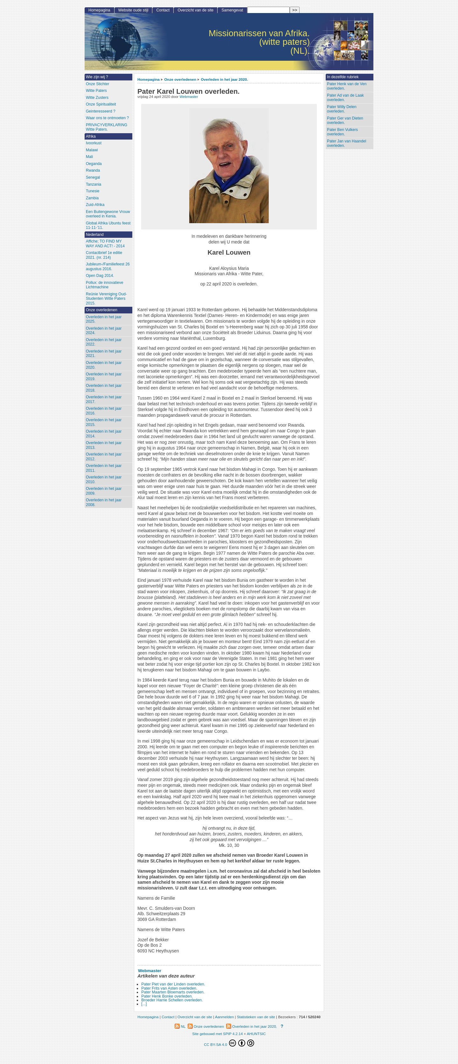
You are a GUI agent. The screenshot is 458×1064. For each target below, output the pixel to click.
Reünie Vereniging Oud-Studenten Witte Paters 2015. (106, 298)
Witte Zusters (97, 97)
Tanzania (93, 184)
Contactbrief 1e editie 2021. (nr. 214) (104, 255)
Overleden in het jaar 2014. (103, 433)
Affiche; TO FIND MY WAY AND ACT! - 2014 (105, 243)
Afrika (91, 136)
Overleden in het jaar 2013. (103, 445)
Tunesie (93, 191)
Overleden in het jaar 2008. (103, 502)
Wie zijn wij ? (97, 77)
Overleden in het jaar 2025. (103, 319)
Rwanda (93, 170)
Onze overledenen (180, 79)
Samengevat (232, 10)
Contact (163, 10)
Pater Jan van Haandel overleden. (346, 143)
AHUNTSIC (256, 1034)
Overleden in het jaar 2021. (103, 353)
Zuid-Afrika (95, 205)
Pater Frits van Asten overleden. (169, 988)
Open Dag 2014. (100, 275)
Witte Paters (96, 90)
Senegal (93, 177)
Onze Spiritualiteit (101, 104)
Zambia (92, 198)
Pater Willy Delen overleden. (342, 109)
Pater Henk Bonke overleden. (167, 996)
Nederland (95, 234)
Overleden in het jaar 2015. (103, 422)
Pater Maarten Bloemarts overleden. (173, 992)
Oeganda (94, 163)
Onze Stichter (97, 84)
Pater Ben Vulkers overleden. (342, 132)
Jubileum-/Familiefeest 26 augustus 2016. (108, 266)
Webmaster (188, 97)
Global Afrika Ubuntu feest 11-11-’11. (108, 225)
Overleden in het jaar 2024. (103, 330)
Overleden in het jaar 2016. (103, 410)
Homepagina (148, 79)
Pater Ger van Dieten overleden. (345, 120)
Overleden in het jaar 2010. (103, 479)
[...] (144, 1004)
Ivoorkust (93, 143)
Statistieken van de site (256, 1017)
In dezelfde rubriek (343, 77)
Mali (89, 156)
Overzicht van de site (195, 10)
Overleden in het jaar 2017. (103, 399)
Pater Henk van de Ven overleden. (346, 86)
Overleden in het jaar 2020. (224, 79)
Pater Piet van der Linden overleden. (173, 984)
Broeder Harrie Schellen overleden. (172, 1000)
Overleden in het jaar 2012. (103, 456)
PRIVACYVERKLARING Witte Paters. (106, 127)
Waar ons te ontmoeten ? (107, 118)
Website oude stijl (133, 10)
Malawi (92, 150)
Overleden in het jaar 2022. (103, 342)
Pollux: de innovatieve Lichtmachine (104, 285)
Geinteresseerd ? (100, 111)
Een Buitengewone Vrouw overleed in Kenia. (108, 214)
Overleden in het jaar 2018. (103, 388)
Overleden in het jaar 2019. (103, 376)
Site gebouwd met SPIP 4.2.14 (217, 1034)
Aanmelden (224, 1017)
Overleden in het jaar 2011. (103, 468)
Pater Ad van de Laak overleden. (345, 97)
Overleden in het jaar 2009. (103, 491)
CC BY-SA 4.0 (229, 1043)
